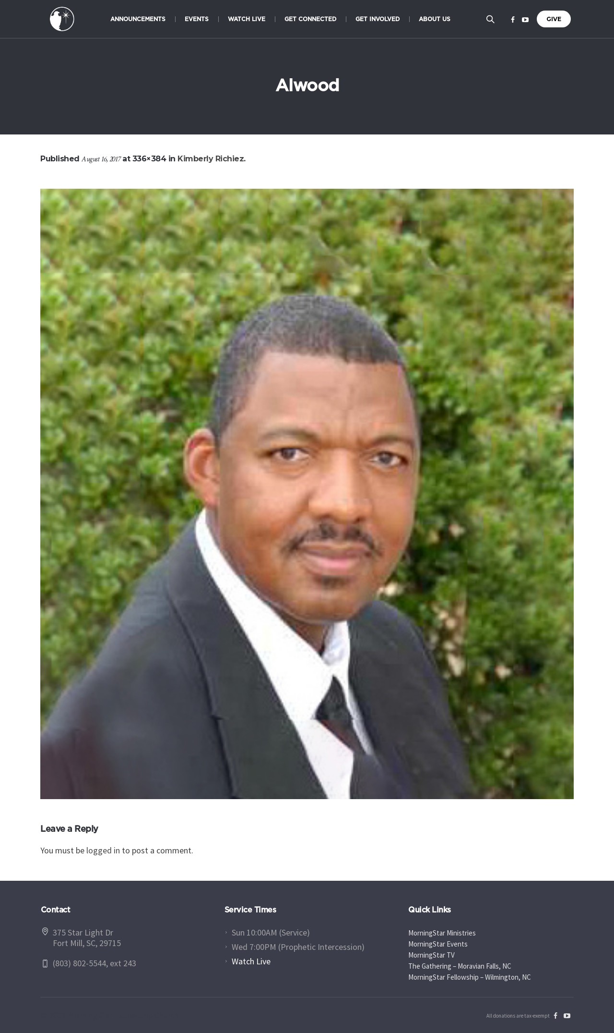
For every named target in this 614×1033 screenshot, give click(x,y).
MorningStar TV (431, 955)
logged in (103, 850)
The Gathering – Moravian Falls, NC (459, 966)
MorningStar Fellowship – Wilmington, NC (469, 977)
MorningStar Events (438, 943)
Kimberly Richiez (210, 158)
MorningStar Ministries (442, 932)
